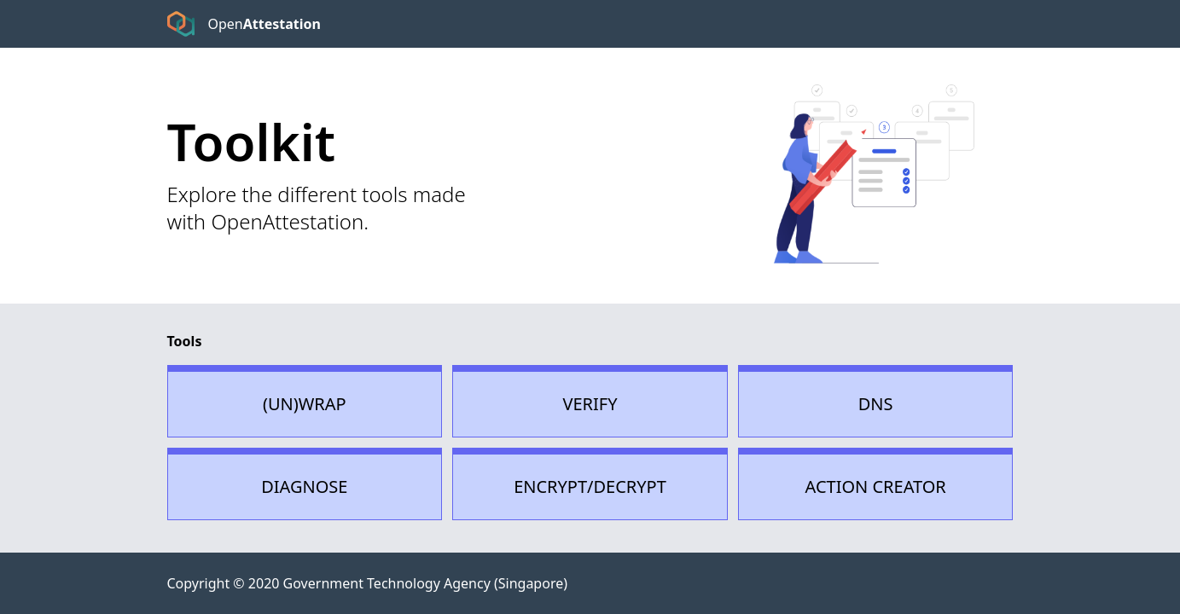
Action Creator (875, 486)
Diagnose (304, 486)
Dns (875, 403)
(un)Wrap (304, 403)
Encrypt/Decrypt (590, 486)
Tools (184, 341)
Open (264, 23)
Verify (589, 403)
